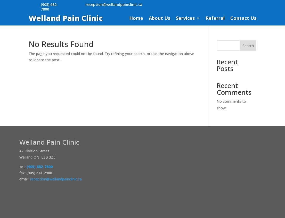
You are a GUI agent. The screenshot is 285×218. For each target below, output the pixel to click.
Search (248, 45)
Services (185, 18)
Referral (215, 18)
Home (136, 18)
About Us (159, 18)
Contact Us (243, 18)
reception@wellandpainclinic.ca (114, 4)
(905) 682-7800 (49, 7)
